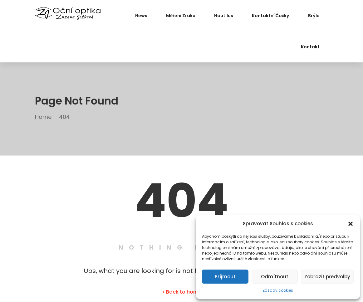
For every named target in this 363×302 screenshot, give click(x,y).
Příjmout (225, 276)
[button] (350, 224)
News (141, 15)
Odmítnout (274, 276)
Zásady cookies (277, 290)
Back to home (182, 291)
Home (43, 117)
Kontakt (310, 47)
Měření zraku (180, 15)
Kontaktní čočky (270, 15)
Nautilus (223, 15)
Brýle (314, 15)
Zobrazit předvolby (327, 276)
